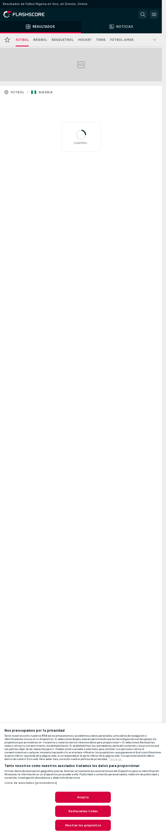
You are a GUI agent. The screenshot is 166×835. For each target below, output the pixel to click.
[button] (142, 14)
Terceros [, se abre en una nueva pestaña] (115, 759)
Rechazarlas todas (83, 811)
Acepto (83, 797)
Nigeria (45, 92)
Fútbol (17, 92)
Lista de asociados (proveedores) (30, 783)
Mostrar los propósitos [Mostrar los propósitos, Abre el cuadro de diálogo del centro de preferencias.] (83, 825)
